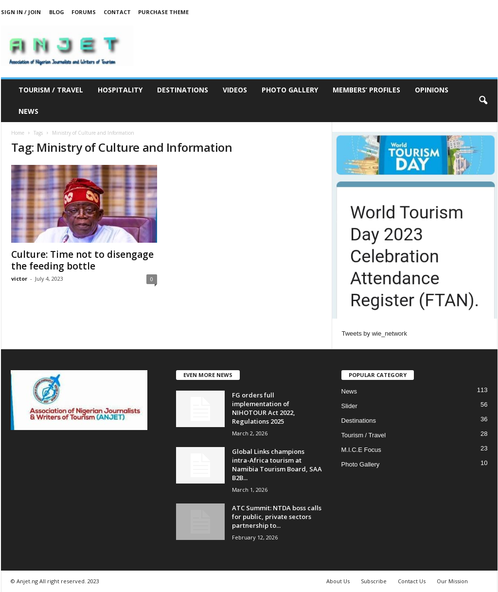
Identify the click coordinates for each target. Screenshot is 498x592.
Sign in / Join (21, 12)
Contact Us (412, 581)
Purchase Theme (163, 12)
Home (17, 132)
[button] (483, 100)
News (28, 111)
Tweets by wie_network (374, 333)
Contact (117, 12)
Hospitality (120, 89)
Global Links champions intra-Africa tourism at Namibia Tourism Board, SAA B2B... (277, 464)
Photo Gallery (290, 89)
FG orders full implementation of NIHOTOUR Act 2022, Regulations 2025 (263, 408)
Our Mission (452, 581)
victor (19, 278)
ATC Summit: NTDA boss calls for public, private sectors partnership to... (276, 516)
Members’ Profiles (366, 89)
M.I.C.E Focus (361, 449)
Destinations (182, 89)
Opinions (431, 89)
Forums (83, 12)
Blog (56, 12)
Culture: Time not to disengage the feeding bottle (82, 260)
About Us (338, 581)
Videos (235, 89)
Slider (349, 406)
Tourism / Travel (50, 89)
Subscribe (374, 581)
